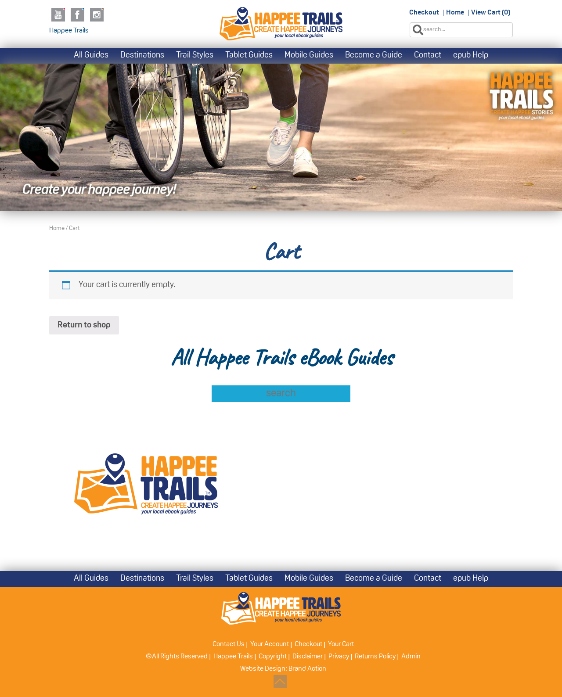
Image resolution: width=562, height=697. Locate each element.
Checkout (424, 12)
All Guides (91, 55)
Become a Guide (373, 55)
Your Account (269, 644)
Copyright (273, 656)
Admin (411, 656)
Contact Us (229, 644)
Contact (427, 55)
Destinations (142, 55)
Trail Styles (194, 55)
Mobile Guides (309, 55)
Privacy (338, 656)
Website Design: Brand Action (283, 668)
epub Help (470, 55)
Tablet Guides (249, 55)
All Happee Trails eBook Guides (281, 357)
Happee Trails (69, 30)
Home (455, 12)
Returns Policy (375, 656)
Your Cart (341, 644)
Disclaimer (307, 656)
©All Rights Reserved (177, 656)
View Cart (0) (490, 12)
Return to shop (84, 325)
